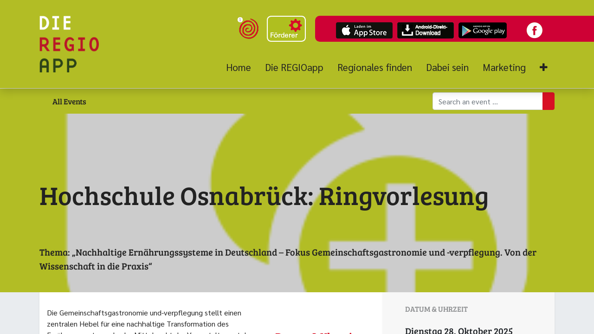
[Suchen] (548, 101)
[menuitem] (242, 67)
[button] (544, 67)
